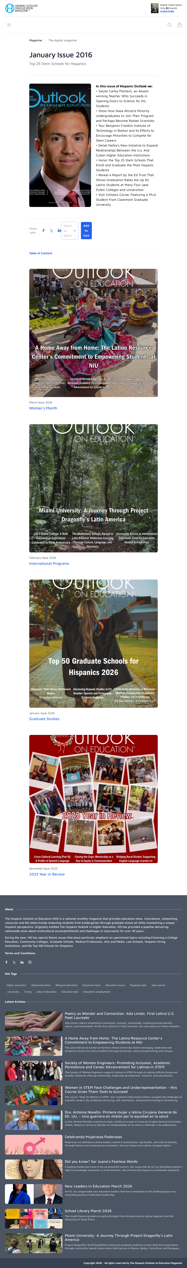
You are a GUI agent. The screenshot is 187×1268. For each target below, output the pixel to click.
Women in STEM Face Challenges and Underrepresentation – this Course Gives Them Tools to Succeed (121, 1089)
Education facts (92, 985)
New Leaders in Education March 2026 (98, 1186)
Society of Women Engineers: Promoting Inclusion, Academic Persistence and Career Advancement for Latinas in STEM (117, 1065)
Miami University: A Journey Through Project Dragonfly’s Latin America (119, 1237)
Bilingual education (67, 985)
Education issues (115, 985)
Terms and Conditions (20, 953)
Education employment (96, 991)
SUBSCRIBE (167, 11)
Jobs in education (46, 991)
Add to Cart (86, 230)
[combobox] (69, 230)
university (13, 991)
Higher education (16, 985)
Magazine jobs (138, 985)
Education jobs (70, 991)
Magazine (35, 40)
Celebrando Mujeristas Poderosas (93, 1137)
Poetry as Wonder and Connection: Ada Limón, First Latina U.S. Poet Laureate (119, 1015)
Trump (28, 991)
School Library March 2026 (88, 1211)
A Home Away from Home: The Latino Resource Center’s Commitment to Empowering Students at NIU (113, 1040)
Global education (41, 985)
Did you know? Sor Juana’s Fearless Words (101, 1161)
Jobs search (158, 985)
